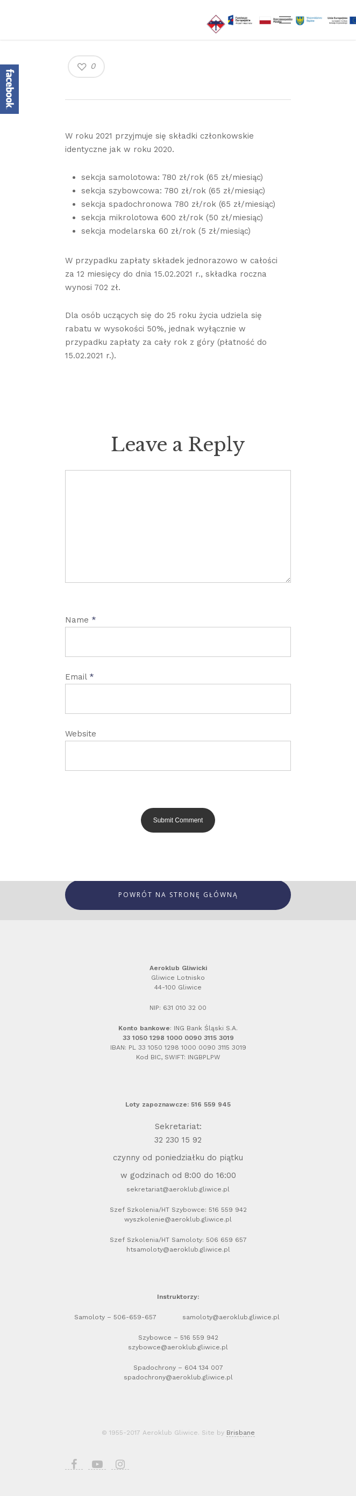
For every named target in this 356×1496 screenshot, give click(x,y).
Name (80, 620)
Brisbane (240, 1432)
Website (80, 734)
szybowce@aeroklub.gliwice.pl (178, 1347)
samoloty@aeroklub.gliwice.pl (232, 1317)
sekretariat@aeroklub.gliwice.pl (178, 1189)
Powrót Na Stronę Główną (178, 894)
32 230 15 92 (178, 1140)
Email (79, 677)
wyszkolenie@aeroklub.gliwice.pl (178, 1219)
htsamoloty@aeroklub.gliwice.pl (178, 1249)
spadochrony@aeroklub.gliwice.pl (178, 1377)
